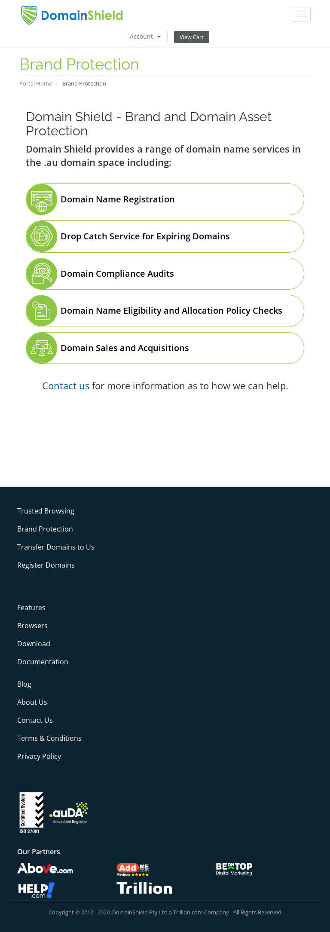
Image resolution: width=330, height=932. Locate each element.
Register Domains (46, 565)
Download (33, 643)
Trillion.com (188, 912)
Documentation (42, 661)
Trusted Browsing (45, 511)
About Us (32, 702)
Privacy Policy (39, 756)
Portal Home (35, 83)
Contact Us (35, 720)
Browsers (32, 625)
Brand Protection (45, 529)
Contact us (65, 385)
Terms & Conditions (49, 738)
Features (31, 607)
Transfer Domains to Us (56, 547)
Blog (24, 684)
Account (145, 36)
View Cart (192, 37)
